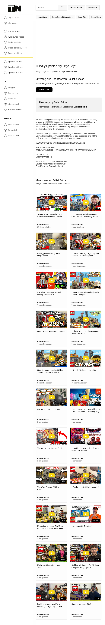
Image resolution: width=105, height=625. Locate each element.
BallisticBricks (71, 71)
